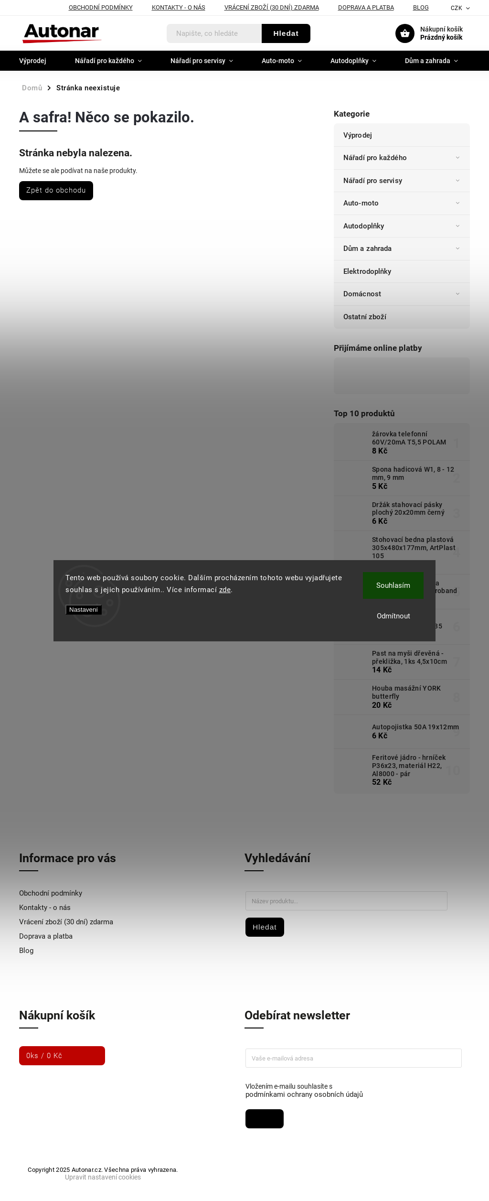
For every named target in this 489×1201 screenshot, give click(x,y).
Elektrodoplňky (368, 271)
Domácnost (403, 294)
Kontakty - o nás (178, 7)
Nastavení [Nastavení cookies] (83, 609)
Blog (421, 7)
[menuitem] (40, 61)
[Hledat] (214, 33)
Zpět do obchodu (56, 190)
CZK (457, 8)
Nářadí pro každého (403, 157)
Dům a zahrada (403, 248)
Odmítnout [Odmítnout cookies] (393, 616)
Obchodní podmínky (101, 7)
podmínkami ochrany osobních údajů (304, 1094)
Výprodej (358, 135)
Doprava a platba (366, 7)
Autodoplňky (403, 226)
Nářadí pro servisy (403, 180)
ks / (44, 1055)
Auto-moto (403, 203)
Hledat (285, 33)
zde (225, 589)
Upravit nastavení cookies (103, 1177)
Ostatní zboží (365, 317)
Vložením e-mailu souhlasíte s (348, 1090)
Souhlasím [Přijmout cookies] (393, 585)
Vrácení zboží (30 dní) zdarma (271, 7)
